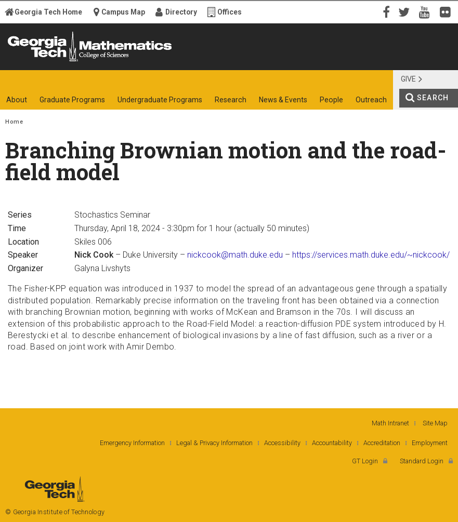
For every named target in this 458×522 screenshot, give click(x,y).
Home (14, 121)
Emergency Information (132, 443)
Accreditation (381, 443)
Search (433, 97)
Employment (430, 443)
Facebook (385, 11)
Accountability (332, 443)
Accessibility (282, 443)
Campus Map (123, 12)
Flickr (447, 11)
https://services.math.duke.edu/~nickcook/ (371, 255)
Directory (181, 12)
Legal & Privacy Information (214, 443)
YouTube (427, 11)
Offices (229, 12)
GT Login (365, 461)
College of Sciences (166, 61)
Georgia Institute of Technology (34, 61)
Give (408, 79)
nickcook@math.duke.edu (235, 255)
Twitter (406, 11)
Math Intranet (390, 423)
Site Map (435, 423)
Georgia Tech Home (48, 12)
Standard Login (421, 461)
